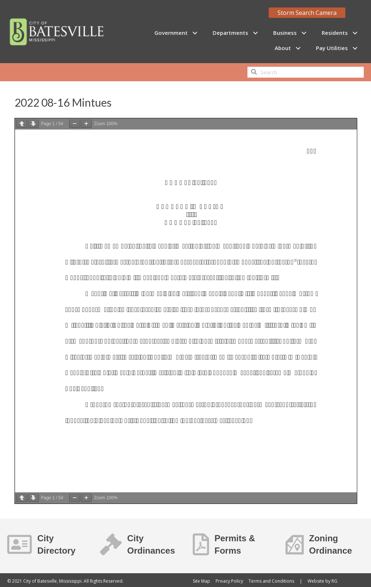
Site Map (201, 581)
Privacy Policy (229, 581)
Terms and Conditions (271, 581)
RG (334, 581)
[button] (194, 33)
